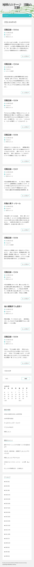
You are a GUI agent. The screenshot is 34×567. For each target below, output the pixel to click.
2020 (7, 494)
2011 (7, 534)
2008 (7, 547)
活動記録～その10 (11, 64)
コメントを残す (10, 71)
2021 (7, 490)
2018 (7, 503)
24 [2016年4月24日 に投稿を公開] (26, 396)
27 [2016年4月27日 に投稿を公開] (12, 398)
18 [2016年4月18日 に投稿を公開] (4, 396)
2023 (7, 481)
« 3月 (5, 400)
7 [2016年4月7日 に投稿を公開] (15, 392)
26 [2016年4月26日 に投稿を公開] (8, 398)
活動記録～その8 (11, 135)
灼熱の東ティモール (12, 203)
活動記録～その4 (11, 337)
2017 (7, 508)
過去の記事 (7, 371)
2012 (7, 530)
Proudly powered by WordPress (8, 562)
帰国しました (7, 431)
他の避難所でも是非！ (13, 306)
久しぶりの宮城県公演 (10, 468)
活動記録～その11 (11, 30)
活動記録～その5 (11, 272)
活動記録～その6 (11, 238)
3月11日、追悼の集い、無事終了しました (14, 451)
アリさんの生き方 (8, 427)
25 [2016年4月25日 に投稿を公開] (4, 398)
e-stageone (8, 34)
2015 (7, 516)
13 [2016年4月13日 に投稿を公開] (12, 394)
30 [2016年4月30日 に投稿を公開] (23, 398)
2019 (7, 499)
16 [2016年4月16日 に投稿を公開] (23, 394)
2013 (7, 525)
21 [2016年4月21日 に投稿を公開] (15, 396)
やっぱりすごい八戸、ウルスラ (12, 423)
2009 (7, 543)
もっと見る (25, 56)
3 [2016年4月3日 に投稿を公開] (26, 390)
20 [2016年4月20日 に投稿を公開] (12, 396)
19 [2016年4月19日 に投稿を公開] (8, 396)
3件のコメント (9, 343)
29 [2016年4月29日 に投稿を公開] (19, 398)
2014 (7, 521)
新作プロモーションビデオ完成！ (12, 445)
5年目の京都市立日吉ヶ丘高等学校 (13, 414)
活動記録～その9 (11, 100)
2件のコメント (9, 210)
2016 (7, 512)
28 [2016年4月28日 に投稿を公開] (15, 398)
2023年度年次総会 (8, 418)
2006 (7, 556)
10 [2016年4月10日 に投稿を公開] (26, 392)
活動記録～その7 (11, 169)
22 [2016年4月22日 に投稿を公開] (19, 396)
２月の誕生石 (26, 445)
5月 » (20, 400)
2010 (7, 538)
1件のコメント (9, 37)
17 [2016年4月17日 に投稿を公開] (26, 394)
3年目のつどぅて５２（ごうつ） (13, 462)
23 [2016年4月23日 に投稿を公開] (23, 396)
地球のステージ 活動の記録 (17, 6)
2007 (7, 551)
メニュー (17, 15)
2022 (7, 486)
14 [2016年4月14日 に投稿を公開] (15, 394)
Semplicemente (22, 562)
